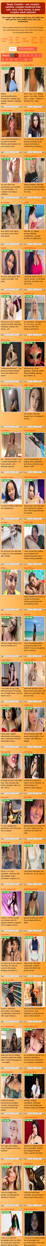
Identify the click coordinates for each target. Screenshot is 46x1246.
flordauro (4, 134)
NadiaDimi (5, 731)
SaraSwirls (28, 1116)
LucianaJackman (30, 870)
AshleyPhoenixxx (31, 380)
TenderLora (28, 555)
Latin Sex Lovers (17, 39)
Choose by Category (27, 49)
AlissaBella (5, 65)
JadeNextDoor (29, 205)
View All (6, 55)
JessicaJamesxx (7, 1011)
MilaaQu (27, 486)
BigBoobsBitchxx (31, 696)
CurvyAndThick (30, 975)
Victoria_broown (7, 765)
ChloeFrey (28, 591)
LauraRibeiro (6, 520)
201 (25, 59)
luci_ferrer (5, 555)
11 (16, 59)
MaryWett (27, 625)
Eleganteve (5, 240)
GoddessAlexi (6, 100)
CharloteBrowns (30, 801)
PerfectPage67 (30, 345)
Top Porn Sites (11, 39)
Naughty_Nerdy (7, 380)
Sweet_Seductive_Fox (33, 275)
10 (11, 59)
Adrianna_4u (29, 240)
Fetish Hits (25, 1241)
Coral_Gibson (6, 1116)
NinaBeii (4, 415)
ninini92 (27, 660)
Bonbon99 (5, 170)
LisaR (26, 170)
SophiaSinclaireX (31, 134)
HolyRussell (29, 765)
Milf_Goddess (6, 486)
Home (13, 49)
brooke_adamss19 (8, 696)
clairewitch (28, 906)
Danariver (5, 625)
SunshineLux (29, 450)
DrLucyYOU (5, 591)
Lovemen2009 (6, 906)
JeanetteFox (29, 65)
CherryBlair (28, 1046)
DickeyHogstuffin (8, 1081)
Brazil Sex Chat (42, 39)
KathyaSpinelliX (30, 941)
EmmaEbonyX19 (7, 941)
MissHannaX (29, 1081)
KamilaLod (5, 1151)
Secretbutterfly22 (8, 801)
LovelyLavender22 (31, 731)
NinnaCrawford (30, 520)
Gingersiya (5, 870)
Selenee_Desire (7, 310)
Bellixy (3, 450)
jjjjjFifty (4, 1046)
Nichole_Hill (6, 660)
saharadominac (7, 836)
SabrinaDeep (29, 100)
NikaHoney (5, 275)
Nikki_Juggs (29, 310)
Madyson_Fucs (30, 836)
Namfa (3, 205)
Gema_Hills (28, 415)
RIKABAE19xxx (30, 1011)
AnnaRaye (5, 345)
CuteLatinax (6, 975)
